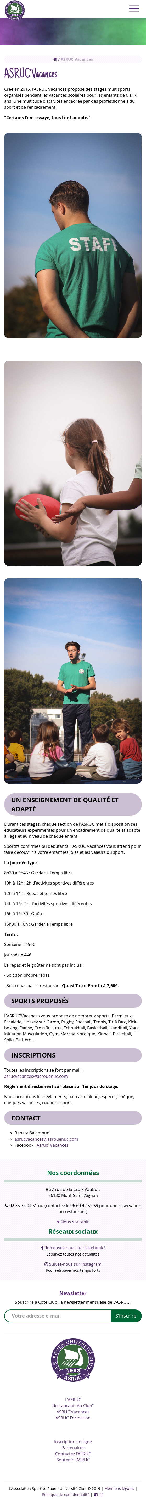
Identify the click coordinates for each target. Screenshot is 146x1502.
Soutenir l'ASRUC (73, 1460)
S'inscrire (126, 1315)
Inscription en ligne (73, 1441)
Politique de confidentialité (65, 1494)
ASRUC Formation (73, 1418)
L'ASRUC (73, 1399)
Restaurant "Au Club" (73, 1405)
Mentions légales (119, 1488)
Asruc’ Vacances (53, 1145)
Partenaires (73, 1447)
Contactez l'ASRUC (73, 1454)
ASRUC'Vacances (77, 59)
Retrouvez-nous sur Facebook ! (73, 1248)
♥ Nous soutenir (73, 1222)
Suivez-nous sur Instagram (73, 1264)
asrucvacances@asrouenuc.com (36, 1076)
